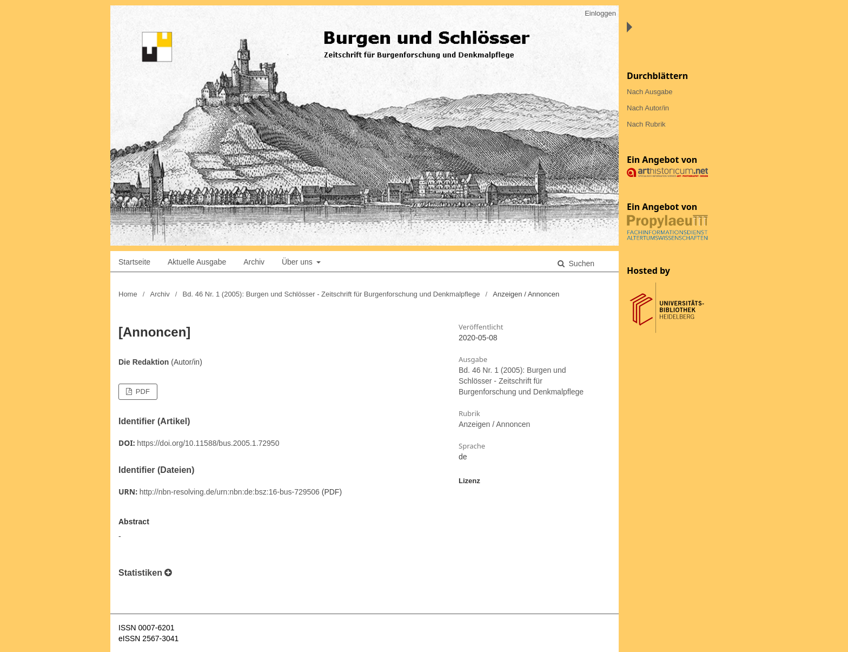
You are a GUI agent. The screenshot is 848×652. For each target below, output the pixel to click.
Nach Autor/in (648, 108)
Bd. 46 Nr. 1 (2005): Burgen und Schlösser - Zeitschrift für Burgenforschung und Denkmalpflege (331, 294)
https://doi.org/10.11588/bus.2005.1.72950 (208, 443)
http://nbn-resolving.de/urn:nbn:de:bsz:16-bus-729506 (230, 492)
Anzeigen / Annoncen (494, 424)
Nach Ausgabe (650, 92)
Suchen (580, 263)
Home (127, 294)
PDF (142, 391)
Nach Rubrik (646, 124)
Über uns (298, 262)
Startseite (134, 262)
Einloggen (600, 13)
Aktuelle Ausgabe (197, 262)
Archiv (253, 262)
